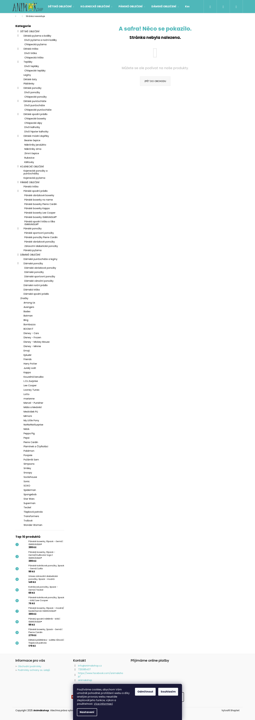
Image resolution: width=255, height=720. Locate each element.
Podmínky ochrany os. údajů (34, 670)
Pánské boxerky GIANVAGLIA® (40, 217)
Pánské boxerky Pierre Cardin (40, 204)
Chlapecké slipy (33, 123)
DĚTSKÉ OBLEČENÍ (28, 32)
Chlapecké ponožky (35, 96)
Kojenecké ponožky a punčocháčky (35, 172)
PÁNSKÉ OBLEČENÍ (28, 183)
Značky (24, 298)
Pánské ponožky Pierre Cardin (41, 237)
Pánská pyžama (32, 250)
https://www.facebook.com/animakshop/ (100, 675)
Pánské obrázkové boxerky (39, 195)
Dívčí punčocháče (34, 105)
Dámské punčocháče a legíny (40, 259)
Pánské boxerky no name (38, 199)
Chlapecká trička (33, 57)
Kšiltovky (29, 162)
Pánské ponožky (29, 229)
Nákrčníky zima (32, 149)
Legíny (27, 75)
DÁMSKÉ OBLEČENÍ (28, 255)
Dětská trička (27, 49)
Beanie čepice (32, 140)
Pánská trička (31, 186)
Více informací (103, 704)
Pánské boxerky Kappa (37, 208)
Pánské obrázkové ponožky (39, 241)
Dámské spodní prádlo (36, 294)
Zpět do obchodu (155, 81)
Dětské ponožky (29, 88)
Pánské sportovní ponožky (39, 233)
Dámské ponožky (30, 264)
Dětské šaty (30, 79)
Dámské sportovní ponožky (39, 276)
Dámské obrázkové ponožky (40, 267)
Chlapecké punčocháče (38, 109)
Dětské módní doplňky (33, 136)
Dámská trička (32, 289)
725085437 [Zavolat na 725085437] (84, 669)
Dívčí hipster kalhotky (36, 131)
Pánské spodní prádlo (32, 191)
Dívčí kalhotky (32, 127)
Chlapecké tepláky (35, 70)
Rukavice (29, 157)
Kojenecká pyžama (34, 178)
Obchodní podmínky (29, 666)
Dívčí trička (30, 53)
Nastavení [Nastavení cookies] (87, 712)
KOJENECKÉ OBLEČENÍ (30, 167)
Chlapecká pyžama (35, 44)
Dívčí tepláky (31, 66)
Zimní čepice (31, 153)
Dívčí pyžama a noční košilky (40, 40)
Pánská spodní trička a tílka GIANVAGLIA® (39, 223)
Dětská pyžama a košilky (34, 36)
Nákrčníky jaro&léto (35, 144)
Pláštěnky (29, 83)
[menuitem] (61, 6)
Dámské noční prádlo (36, 285)
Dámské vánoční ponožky (39, 281)
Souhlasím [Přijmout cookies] (168, 691)
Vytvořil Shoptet (230, 710)
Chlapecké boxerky (35, 118)
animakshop (85, 680)
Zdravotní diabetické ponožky (41, 246)
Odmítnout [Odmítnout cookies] (145, 691)
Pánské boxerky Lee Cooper (39, 212)
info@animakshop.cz (90, 665)
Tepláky (24, 62)
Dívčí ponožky (32, 92)
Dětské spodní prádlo (32, 114)
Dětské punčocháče (31, 101)
